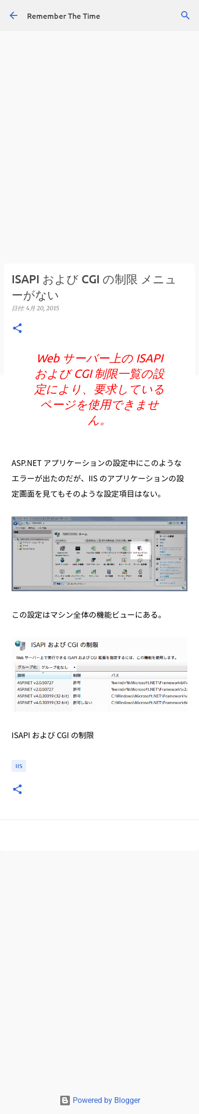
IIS (18, 766)
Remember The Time (63, 15)
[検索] (185, 15)
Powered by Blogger (99, 1100)
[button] (17, 328)
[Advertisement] (99, 99)
